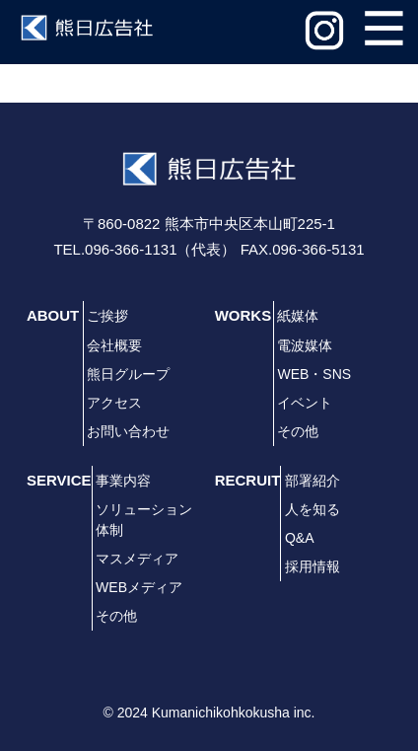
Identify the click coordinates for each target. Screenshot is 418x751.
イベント (304, 403)
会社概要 (114, 345)
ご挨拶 (107, 316)
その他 (297, 431)
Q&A (299, 538)
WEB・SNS (314, 374)
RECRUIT (248, 480)
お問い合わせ (128, 431)
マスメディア (137, 558)
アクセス (114, 403)
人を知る (312, 509)
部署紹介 (312, 480)
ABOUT (53, 315)
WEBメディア (139, 587)
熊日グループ (128, 374)
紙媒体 (297, 316)
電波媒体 (304, 345)
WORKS (243, 315)
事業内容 (123, 480)
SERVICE (59, 480)
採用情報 (312, 566)
